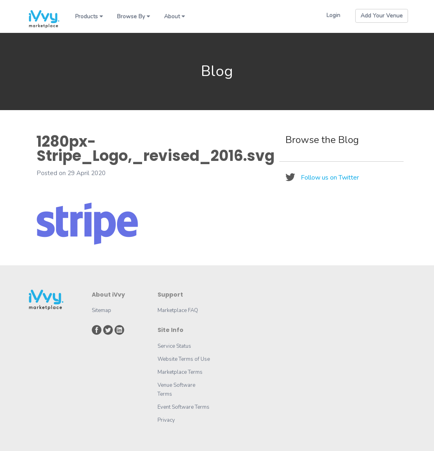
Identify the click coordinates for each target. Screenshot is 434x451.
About (174, 16)
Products (89, 16)
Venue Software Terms (176, 390)
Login (333, 15)
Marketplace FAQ (178, 310)
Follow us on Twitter (330, 177)
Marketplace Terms (180, 372)
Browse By (133, 16)
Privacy (166, 420)
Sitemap (101, 310)
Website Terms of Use (184, 359)
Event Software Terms (183, 407)
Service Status (174, 346)
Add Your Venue (382, 16)
